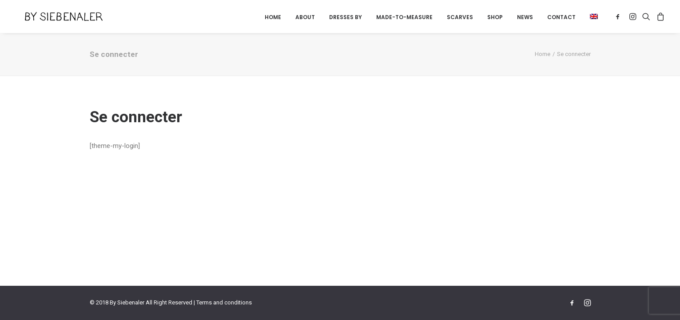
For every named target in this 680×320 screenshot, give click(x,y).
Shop (495, 17)
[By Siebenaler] (54, 16)
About (305, 17)
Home (273, 17)
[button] (591, 16)
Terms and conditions (224, 302)
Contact (561, 17)
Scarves (460, 17)
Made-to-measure (404, 17)
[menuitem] (272, 17)
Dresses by (345, 17)
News (525, 17)
